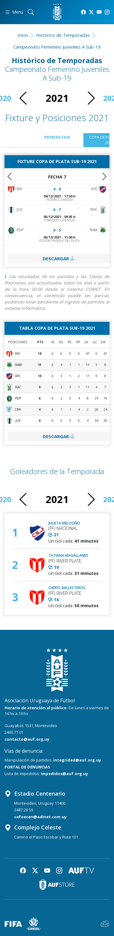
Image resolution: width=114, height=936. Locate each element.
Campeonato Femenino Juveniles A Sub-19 (57, 47)
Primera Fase (57, 137)
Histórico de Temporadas (63, 35)
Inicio (23, 35)
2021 (57, 98)
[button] (91, 98)
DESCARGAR (58, 258)
